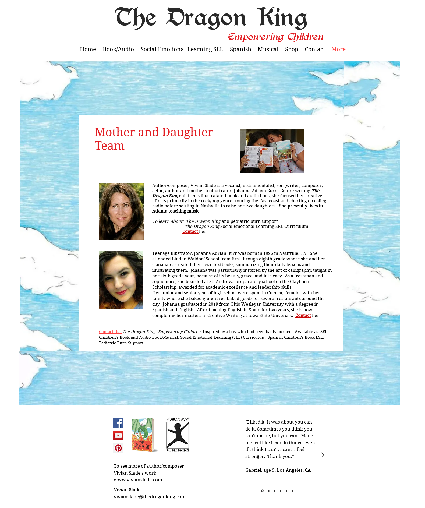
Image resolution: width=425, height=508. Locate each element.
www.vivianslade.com (138, 479)
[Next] (322, 455)
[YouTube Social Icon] (118, 435)
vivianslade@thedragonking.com (150, 496)
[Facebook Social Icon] (118, 423)
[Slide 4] (280, 491)
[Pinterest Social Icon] (118, 448)
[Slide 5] (286, 491)
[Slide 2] (269, 491)
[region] (144, 436)
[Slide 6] (292, 491)
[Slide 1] (262, 491)
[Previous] (232, 455)
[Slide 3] (274, 491)
